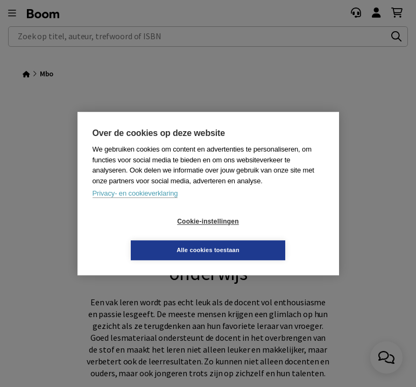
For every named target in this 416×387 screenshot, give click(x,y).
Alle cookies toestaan (272, 235)
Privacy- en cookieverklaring (135, 208)
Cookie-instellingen (143, 236)
